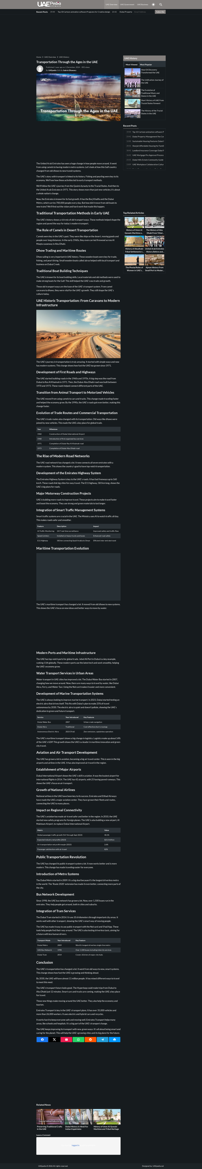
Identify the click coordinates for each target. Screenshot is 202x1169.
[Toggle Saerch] (161, 4)
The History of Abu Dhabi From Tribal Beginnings (154, 233)
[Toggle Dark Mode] (153, 4)
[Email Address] (144, 12)
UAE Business (142, 4)
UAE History (64, 57)
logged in (75, 1145)
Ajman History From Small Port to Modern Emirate (154, 270)
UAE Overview (111, 4)
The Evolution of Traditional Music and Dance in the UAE (150, 93)
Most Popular (146, 64)
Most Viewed (131, 64)
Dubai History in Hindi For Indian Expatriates (76, 1127)
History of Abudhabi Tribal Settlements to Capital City (134, 252)
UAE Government (127, 4)
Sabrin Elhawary (69, 70)
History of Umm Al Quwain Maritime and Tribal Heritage (106, 1127)
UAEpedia (52, 70)
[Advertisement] (101, 35)
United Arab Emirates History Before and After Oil (154, 252)
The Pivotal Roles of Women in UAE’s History (134, 270)
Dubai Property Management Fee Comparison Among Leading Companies (81, 12)
